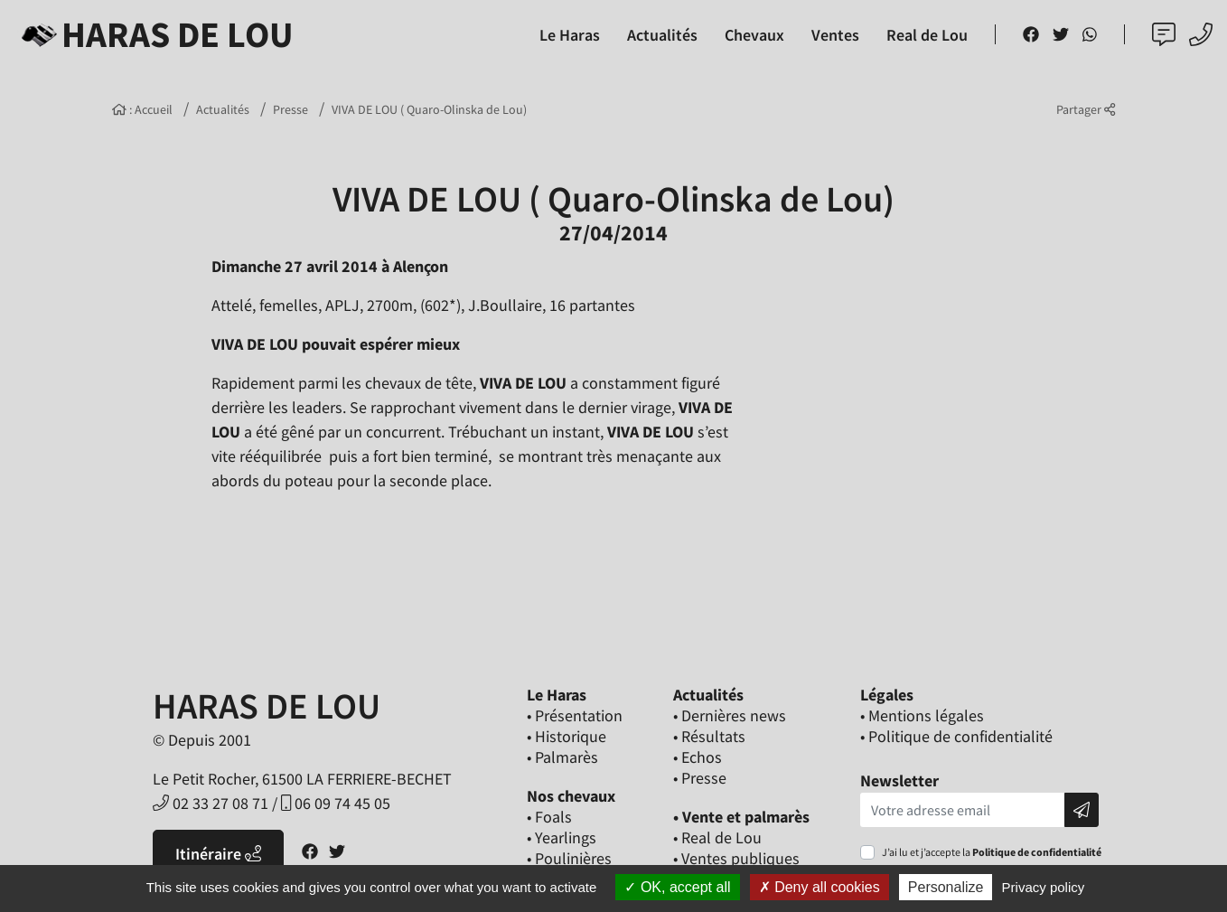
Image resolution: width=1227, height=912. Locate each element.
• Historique (566, 736)
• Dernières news (729, 715)
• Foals (549, 816)
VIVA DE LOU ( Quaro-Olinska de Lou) (429, 109)
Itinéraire (218, 853)
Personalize (946, 887)
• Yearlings (561, 837)
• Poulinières (569, 858)
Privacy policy (1043, 887)
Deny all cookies (819, 887)
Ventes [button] (835, 34)
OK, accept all (677, 887)
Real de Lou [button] (927, 34)
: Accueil (142, 109)
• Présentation (575, 715)
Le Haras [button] (569, 34)
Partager (1085, 109)
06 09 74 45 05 (335, 803)
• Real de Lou (717, 837)
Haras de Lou (154, 34)
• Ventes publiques (736, 858)
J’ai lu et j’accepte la (991, 852)
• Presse (699, 777)
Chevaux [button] (754, 34)
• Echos (697, 757)
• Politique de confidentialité (956, 736)
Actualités (222, 109)
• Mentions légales (922, 715)
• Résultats (709, 736)
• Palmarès (562, 757)
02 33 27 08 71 (210, 803)
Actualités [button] (662, 34)
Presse (290, 109)
